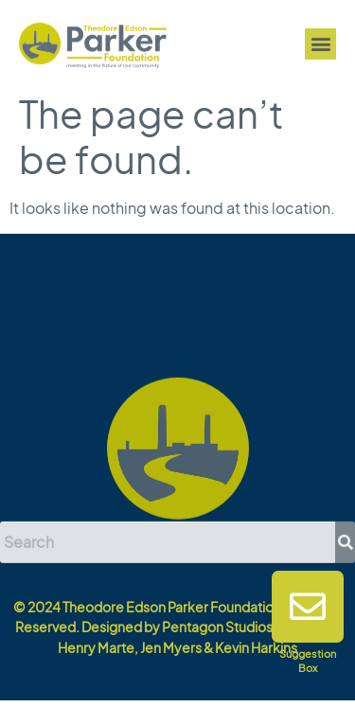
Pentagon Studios (217, 626)
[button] (320, 45)
